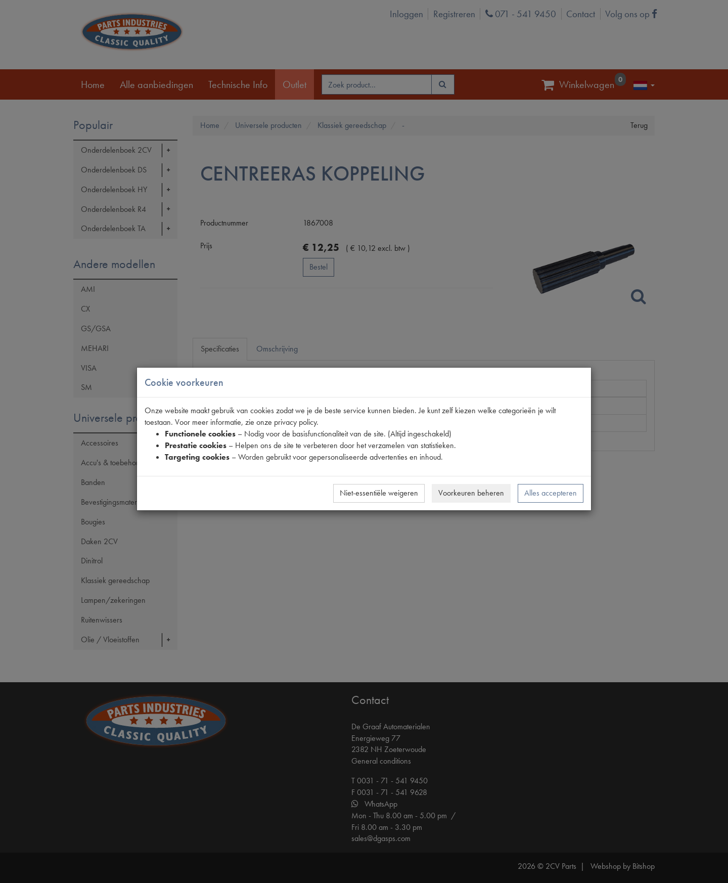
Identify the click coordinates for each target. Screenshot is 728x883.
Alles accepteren (550, 493)
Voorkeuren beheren (471, 493)
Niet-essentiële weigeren (379, 493)
